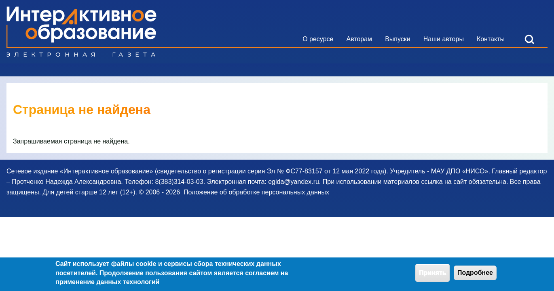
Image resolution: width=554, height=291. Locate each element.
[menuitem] (318, 39)
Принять (432, 274)
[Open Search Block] (529, 39)
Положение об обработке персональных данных (256, 192)
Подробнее (475, 274)
